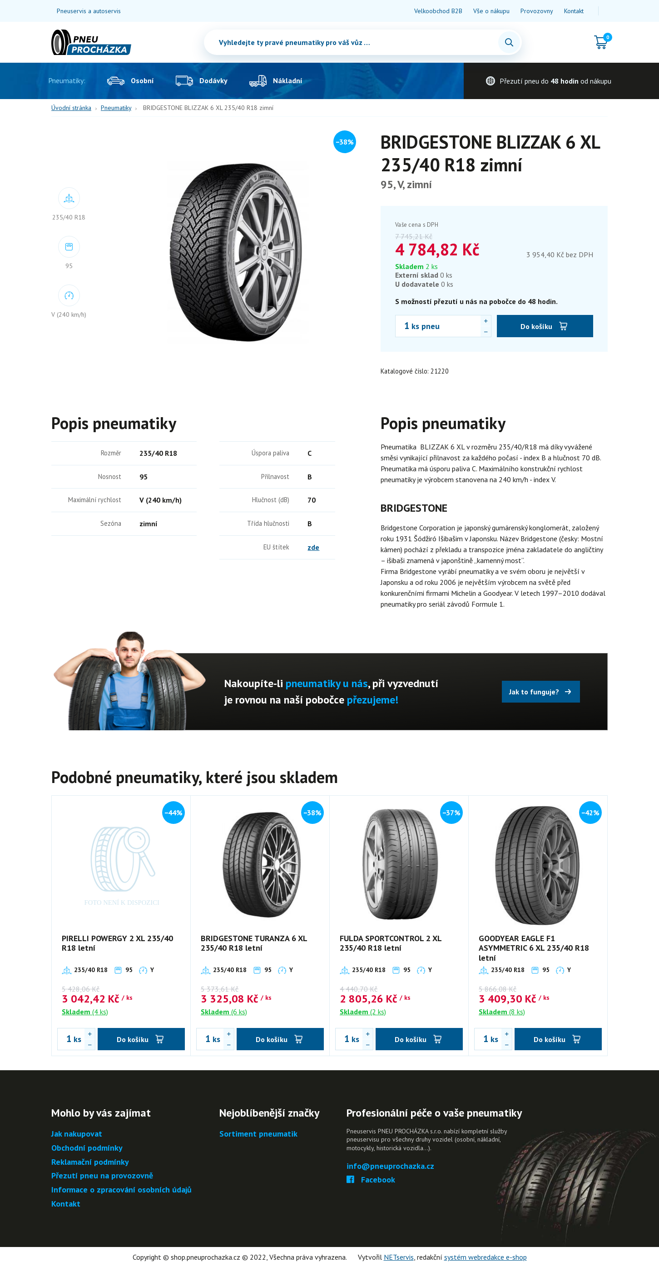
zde (313, 547)
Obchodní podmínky (87, 1148)
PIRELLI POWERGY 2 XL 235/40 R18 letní (117, 943)
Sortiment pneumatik (258, 1134)
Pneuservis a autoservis (89, 11)
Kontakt (574, 11)
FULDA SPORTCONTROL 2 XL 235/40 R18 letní (390, 943)
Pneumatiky (116, 108)
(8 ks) (502, 1011)
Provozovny (536, 11)
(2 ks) (363, 1011)
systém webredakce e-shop (485, 1257)
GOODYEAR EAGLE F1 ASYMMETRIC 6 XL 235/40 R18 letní (534, 948)
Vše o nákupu (491, 11)
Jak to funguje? (534, 691)
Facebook (371, 1180)
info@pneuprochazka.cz (390, 1166)
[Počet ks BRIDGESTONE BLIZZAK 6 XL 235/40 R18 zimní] (402, 326)
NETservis (399, 1257)
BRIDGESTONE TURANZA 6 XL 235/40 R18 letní (254, 943)
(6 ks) (224, 1011)
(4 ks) (85, 1011)
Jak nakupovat (76, 1134)
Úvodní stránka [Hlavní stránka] (71, 108)
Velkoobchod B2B (438, 11)
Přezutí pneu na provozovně (102, 1176)
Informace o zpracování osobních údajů (121, 1190)
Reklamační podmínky (90, 1162)
